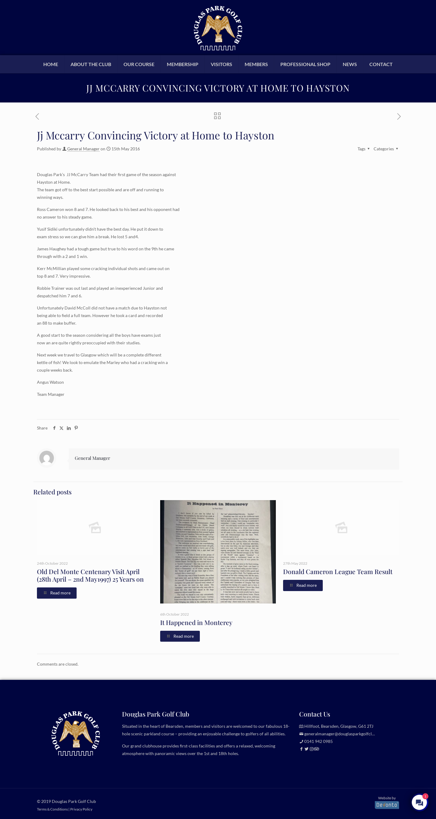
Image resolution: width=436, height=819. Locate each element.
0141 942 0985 (318, 741)
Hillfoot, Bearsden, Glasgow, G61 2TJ (338, 726)
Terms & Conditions (52, 809)
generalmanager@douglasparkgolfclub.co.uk (346, 733)
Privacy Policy (81, 809)
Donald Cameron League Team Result (337, 571)
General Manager (83, 148)
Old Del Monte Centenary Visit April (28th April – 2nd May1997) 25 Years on (90, 575)
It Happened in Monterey (196, 622)
